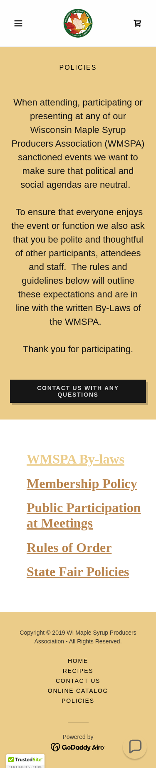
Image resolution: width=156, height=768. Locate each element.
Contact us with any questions (78, 391)
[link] (77, 23)
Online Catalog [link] (78, 690)
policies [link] (78, 700)
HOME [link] (78, 661)
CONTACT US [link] (78, 680)
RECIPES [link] (78, 670)
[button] (20, 23)
